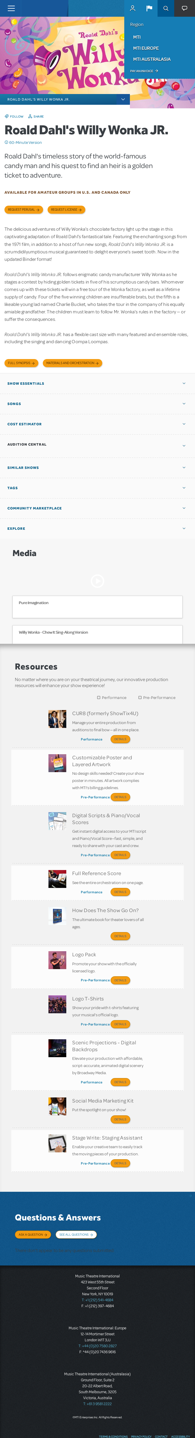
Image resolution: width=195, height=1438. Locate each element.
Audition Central (27, 444)
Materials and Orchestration (70, 363)
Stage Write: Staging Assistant (107, 1118)
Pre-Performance (159, 697)
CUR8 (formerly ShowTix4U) (105, 713)
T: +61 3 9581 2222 (97, 1380)
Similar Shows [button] (23, 468)
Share (39, 116)
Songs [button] (14, 404)
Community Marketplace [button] (34, 508)
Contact (161, 1412)
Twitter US (129, 1424)
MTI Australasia (152, 59)
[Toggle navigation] (11, 8)
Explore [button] (16, 528)
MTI (137, 37)
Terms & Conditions (113, 1412)
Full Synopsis (19, 363)
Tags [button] (12, 488)
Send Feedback (176, 1424)
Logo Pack (84, 943)
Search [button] (166, 8)
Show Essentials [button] (25, 383)
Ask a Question (31, 1213)
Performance (114, 697)
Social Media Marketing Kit (103, 1083)
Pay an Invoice (141, 71)
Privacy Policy (141, 1412)
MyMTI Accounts (132, 8)
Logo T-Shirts (88, 986)
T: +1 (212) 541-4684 (97, 1276)
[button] (149, 8)
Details (120, 739)
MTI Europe (146, 48)
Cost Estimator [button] (24, 424)
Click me (6, 142)
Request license (64, 210)
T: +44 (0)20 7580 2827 (97, 1322)
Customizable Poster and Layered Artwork (102, 758)
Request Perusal (21, 210)
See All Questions (74, 1213)
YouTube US (140, 1424)
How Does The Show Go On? (105, 901)
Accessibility (180, 1412)
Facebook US (118, 1424)
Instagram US (152, 1424)
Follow (17, 116)
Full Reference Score (96, 866)
